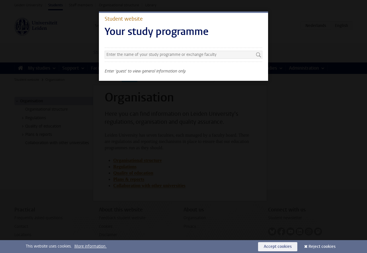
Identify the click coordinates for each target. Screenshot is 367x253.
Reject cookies (322, 246)
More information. (90, 246)
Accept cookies (278, 246)
